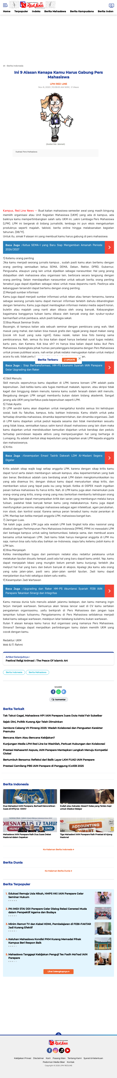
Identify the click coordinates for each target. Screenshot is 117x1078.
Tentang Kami (75, 1058)
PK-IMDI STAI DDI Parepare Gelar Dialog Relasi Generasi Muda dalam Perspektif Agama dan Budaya (47, 910)
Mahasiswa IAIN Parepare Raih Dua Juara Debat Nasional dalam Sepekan (27, 836)
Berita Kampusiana (82, 11)
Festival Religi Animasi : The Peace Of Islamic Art (37, 660)
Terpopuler (21, 11)
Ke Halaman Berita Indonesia (58, 849)
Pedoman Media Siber (54, 1062)
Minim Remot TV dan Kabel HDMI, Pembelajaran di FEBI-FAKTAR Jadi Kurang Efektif (49, 925)
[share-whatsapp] (58, 691)
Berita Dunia (13, 862)
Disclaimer (38, 1058)
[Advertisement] (58, 38)
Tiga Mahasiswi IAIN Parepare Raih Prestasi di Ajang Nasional (86, 836)
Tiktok (62, 1052)
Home (6, 11)
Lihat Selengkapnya (59, 971)
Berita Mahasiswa (55, 11)
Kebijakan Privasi (22, 1058)
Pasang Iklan (59, 1058)
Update (69, 359)
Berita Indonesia (14, 672)
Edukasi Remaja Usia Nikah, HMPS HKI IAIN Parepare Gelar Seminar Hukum (45, 895)
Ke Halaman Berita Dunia (58, 871)
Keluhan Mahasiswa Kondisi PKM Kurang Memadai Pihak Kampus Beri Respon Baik (44, 941)
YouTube (70, 1052)
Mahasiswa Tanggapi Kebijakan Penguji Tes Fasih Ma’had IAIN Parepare (47, 956)
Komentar (59, 699)
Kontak (70, 1062)
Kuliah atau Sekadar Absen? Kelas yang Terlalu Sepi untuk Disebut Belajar (85, 807)
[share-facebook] (53, 691)
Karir (48, 1058)
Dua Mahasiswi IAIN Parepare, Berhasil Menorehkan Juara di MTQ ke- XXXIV (29, 807)
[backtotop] (58, 1035)
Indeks (36, 11)
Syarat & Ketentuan (93, 1058)
